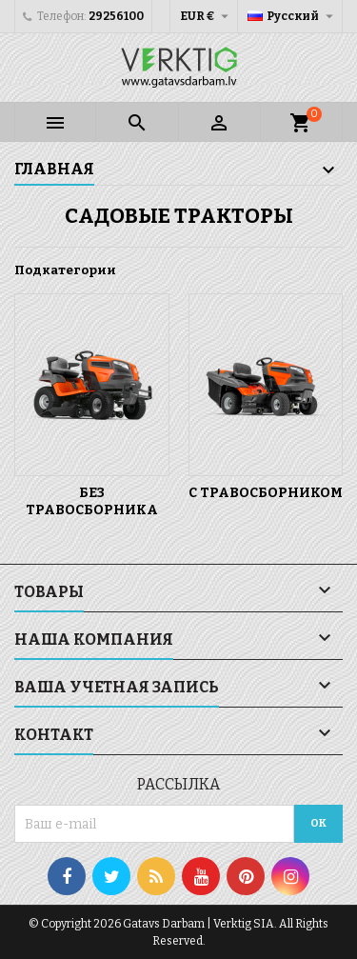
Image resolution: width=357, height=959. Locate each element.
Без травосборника (92, 501)
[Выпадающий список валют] (206, 16)
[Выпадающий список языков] (293, 16)
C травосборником (265, 493)
